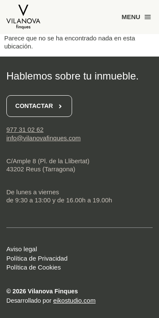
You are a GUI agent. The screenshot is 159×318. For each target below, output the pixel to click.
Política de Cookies (33, 267)
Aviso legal (21, 249)
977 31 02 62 (25, 129)
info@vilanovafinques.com (43, 138)
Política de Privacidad (36, 258)
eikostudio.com (74, 300)
